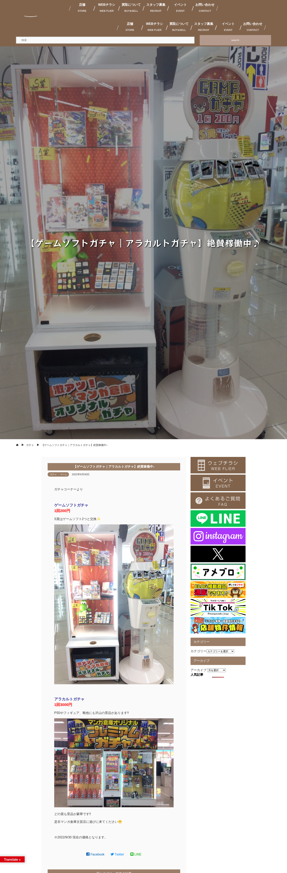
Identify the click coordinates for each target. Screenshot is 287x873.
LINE (136, 854)
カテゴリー (198, 651)
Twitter (117, 854)
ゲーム (63, 474)
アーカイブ (198, 670)
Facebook (95, 854)
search (235, 40)
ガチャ (53, 474)
